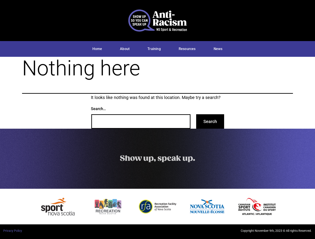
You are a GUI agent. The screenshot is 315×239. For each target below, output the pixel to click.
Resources (187, 49)
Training (154, 49)
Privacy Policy (12, 230)
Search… (98, 108)
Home (97, 49)
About (125, 49)
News (218, 49)
